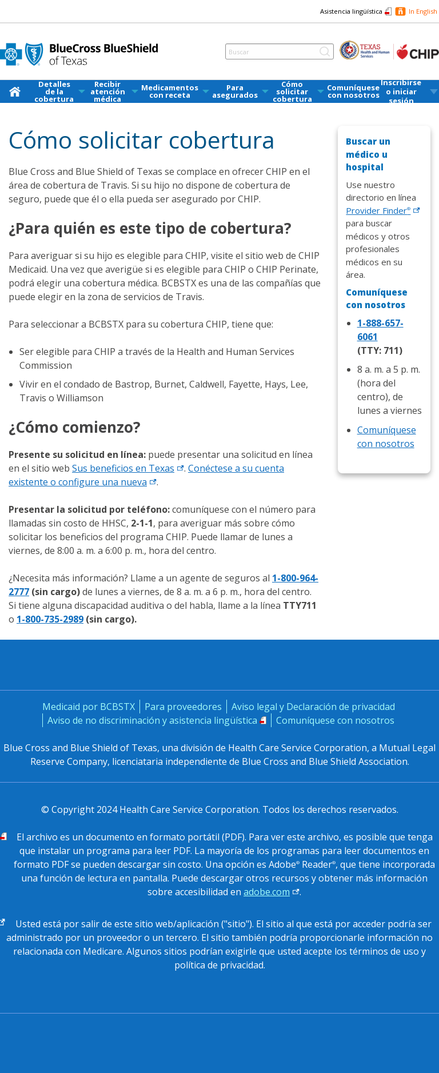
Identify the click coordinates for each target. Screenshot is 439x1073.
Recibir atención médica (107, 92)
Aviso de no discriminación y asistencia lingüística (152, 720)
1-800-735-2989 (50, 619)
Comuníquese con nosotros (353, 91)
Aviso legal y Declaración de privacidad (313, 706)
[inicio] (17, 91)
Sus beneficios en (128, 468)
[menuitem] (17, 91)
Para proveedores (183, 706)
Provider (383, 210)
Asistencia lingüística (351, 11)
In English (423, 11)
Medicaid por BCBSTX (88, 706)
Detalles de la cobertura (54, 92)
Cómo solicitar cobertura (292, 92)
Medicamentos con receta (169, 91)
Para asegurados (235, 91)
